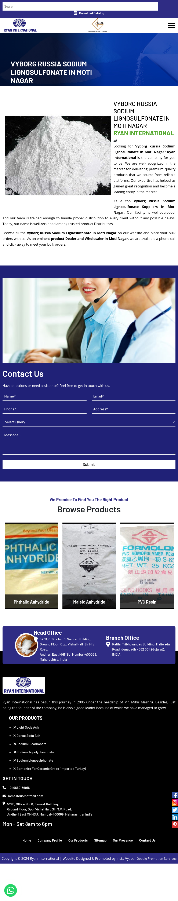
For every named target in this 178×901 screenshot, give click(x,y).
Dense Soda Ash (26, 773)
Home (26, 878)
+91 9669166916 (16, 825)
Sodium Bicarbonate (30, 781)
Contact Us (147, 878)
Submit (89, 501)
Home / (16, 111)
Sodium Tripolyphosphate (33, 789)
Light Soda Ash (26, 765)
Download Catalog (89, 13)
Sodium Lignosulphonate (33, 798)
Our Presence (123, 878)
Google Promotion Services (157, 896)
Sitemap (100, 878)
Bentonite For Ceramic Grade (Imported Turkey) (49, 806)
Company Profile (49, 878)
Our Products (78, 878)
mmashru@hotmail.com (23, 833)
